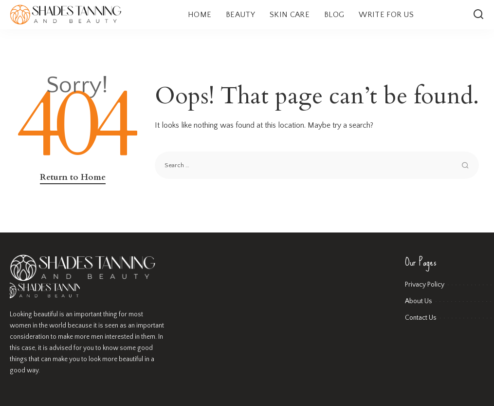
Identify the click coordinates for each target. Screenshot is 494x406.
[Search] (478, 14)
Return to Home (73, 177)
